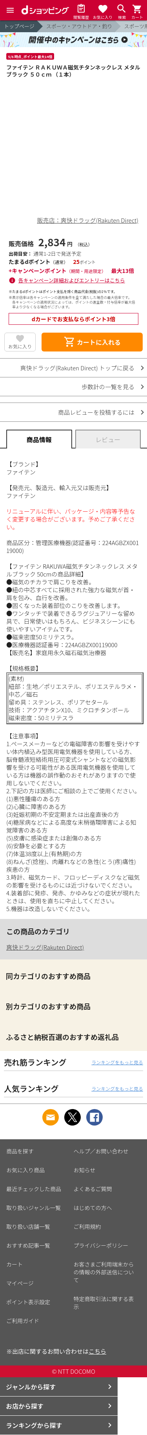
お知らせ (85, 1170)
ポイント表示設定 (28, 1302)
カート (14, 1264)
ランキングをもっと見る (117, 1062)
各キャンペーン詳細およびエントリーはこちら (71, 280)
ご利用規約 (87, 1226)
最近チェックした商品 (33, 1189)
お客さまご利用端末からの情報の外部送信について (104, 1272)
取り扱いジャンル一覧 (33, 1208)
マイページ (20, 1283)
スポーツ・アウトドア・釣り (79, 26)
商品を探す (20, 1151)
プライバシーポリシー (101, 1245)
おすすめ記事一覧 (28, 1245)
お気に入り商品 (25, 1170)
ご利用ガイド (22, 1321)
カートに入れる (92, 342)
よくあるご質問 (93, 1189)
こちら (97, 1351)
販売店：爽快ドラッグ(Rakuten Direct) (87, 220)
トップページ (19, 26)
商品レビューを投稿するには (96, 412)
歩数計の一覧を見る (108, 387)
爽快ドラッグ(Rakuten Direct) (45, 947)
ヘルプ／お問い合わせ (101, 1151)
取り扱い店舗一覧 (28, 1226)
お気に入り (20, 346)
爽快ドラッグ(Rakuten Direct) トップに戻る (77, 368)
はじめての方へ (93, 1208)
